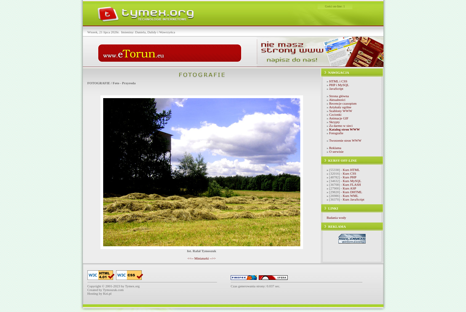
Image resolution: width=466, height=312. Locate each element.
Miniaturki (201, 258)
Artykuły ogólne (340, 107)
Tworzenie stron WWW (345, 140)
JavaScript (336, 88)
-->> (213, 258)
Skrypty (334, 122)
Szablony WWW (340, 111)
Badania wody (336, 217)
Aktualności (337, 100)
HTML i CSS (338, 81)
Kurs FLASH (352, 184)
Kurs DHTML (352, 192)
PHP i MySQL (339, 85)
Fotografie (336, 133)
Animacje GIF (338, 118)
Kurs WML (351, 196)
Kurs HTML (351, 170)
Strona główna (339, 96)
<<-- (190, 258)
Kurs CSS (349, 173)
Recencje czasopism (343, 103)
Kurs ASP (349, 188)
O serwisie (336, 151)
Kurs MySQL (352, 181)
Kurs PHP (349, 177)
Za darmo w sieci (341, 125)
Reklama (335, 148)
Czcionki (335, 114)
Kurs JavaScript (353, 199)
